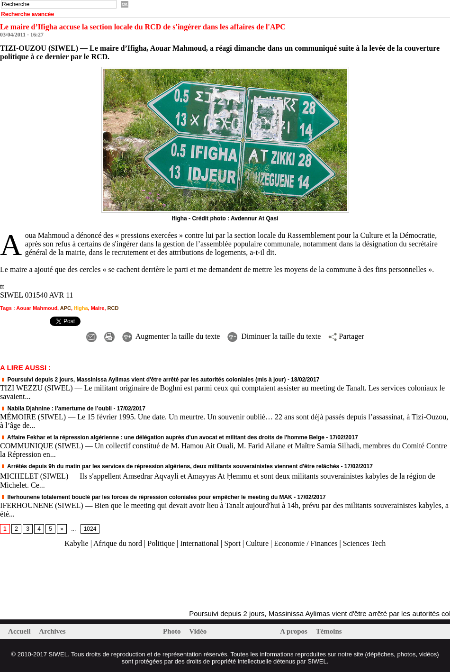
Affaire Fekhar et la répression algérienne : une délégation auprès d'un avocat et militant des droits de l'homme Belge (162, 437)
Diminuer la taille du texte (274, 336)
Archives (52, 631)
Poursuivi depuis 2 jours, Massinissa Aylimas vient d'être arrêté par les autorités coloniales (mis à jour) (143, 379)
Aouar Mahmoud (36, 308)
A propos (294, 631)
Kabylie (76, 543)
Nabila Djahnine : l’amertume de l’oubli (56, 408)
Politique (161, 543)
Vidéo (198, 631)
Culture (257, 543)
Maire (98, 308)
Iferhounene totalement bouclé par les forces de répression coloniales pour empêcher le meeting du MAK (146, 497)
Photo (172, 631)
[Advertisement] (111, 579)
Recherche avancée (27, 14)
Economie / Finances (305, 543)
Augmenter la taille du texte (171, 336)
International (199, 543)
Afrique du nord (117, 543)
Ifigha (81, 308)
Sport (232, 543)
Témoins (329, 631)
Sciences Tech (364, 543)
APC (65, 308)
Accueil (20, 631)
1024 (90, 529)
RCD (113, 308)
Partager (346, 336)
